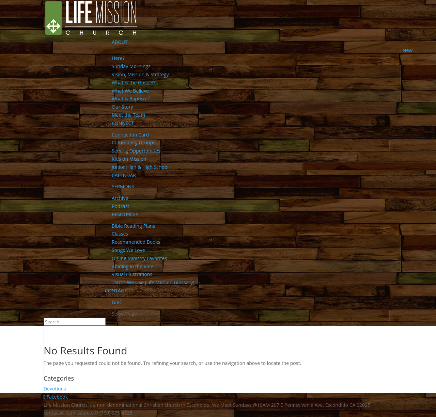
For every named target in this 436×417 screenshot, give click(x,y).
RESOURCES (125, 214)
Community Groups (133, 142)
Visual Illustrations (132, 274)
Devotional (55, 388)
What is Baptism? (131, 98)
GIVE (117, 302)
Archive (120, 198)
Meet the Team (128, 115)
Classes (120, 233)
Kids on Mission (129, 159)
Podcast (120, 206)
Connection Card (130, 134)
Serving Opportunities (136, 150)
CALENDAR (124, 175)
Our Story (122, 106)
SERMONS (123, 186)
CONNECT (123, 123)
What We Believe (130, 90)
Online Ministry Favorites (139, 258)
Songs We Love (128, 250)
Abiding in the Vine (132, 266)
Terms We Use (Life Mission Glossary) (153, 282)
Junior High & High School (140, 167)
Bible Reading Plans (133, 226)
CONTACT (115, 290)
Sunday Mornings (131, 66)
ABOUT (120, 42)
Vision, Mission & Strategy (140, 74)
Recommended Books (136, 242)
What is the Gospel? (133, 82)
